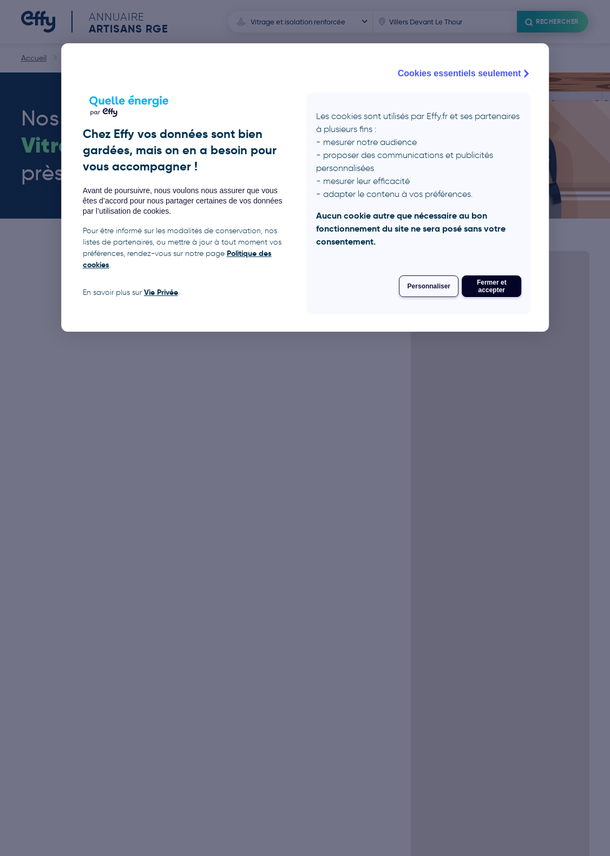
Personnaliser (429, 286)
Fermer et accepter (492, 286)
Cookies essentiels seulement (465, 73)
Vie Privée (161, 292)
